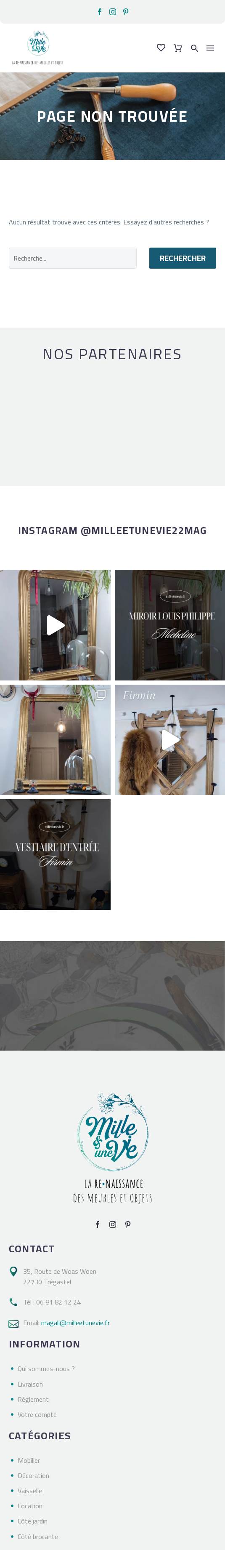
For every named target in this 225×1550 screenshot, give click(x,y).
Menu (210, 48)
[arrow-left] (11, 416)
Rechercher (183, 258)
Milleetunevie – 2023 (39, 1544)
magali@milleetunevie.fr (75, 1284)
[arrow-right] (214, 416)
